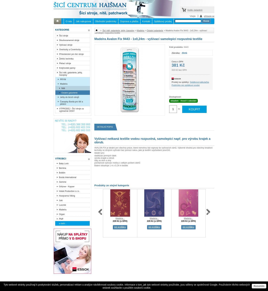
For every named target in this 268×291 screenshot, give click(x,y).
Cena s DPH (177, 61)
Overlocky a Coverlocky (70, 49)
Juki (61, 200)
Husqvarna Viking (67, 196)
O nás (69, 21)
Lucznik (62, 205)
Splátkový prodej (163, 21)
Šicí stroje (63, 36)
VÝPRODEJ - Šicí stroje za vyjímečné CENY (71, 109)
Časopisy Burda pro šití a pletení (71, 102)
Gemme (62, 182)
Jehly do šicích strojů (69, 97)
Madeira (63, 84)
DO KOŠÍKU (120, 227)
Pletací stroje (65, 63)
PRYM (63, 79)
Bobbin (62, 173)
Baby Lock (64, 163)
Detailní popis (106, 127)
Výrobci (60, 158)
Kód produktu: (176, 47)
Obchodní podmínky (105, 21)
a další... (63, 223)
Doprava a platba (129, 21)
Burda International (68, 177)
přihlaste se (209, 16)
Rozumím (259, 286)
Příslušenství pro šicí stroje (71, 54)
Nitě (63, 88)
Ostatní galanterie (69, 93)
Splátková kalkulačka (199, 82)
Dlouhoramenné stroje (69, 40)
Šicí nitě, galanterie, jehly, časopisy (70, 73)
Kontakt (146, 21)
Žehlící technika (66, 59)
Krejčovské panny (67, 68)
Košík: (194, 10)
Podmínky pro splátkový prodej (186, 85)
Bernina (62, 168)
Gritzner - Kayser (67, 186)
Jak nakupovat (83, 21)
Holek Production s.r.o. (69, 191)
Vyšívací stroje (65, 45)
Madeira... (120, 218)
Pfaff (61, 219)
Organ (62, 214)
